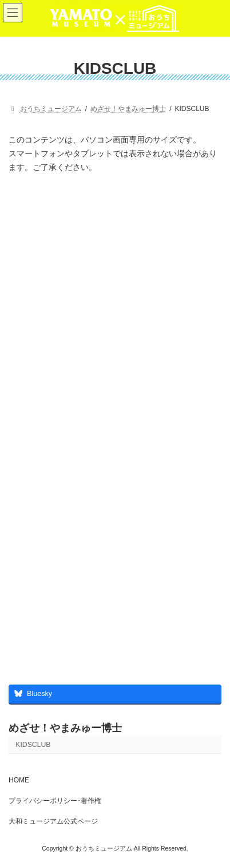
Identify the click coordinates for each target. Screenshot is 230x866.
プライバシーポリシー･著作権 (55, 801)
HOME (19, 780)
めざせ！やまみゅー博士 (65, 728)
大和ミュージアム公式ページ (53, 821)
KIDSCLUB (32, 745)
